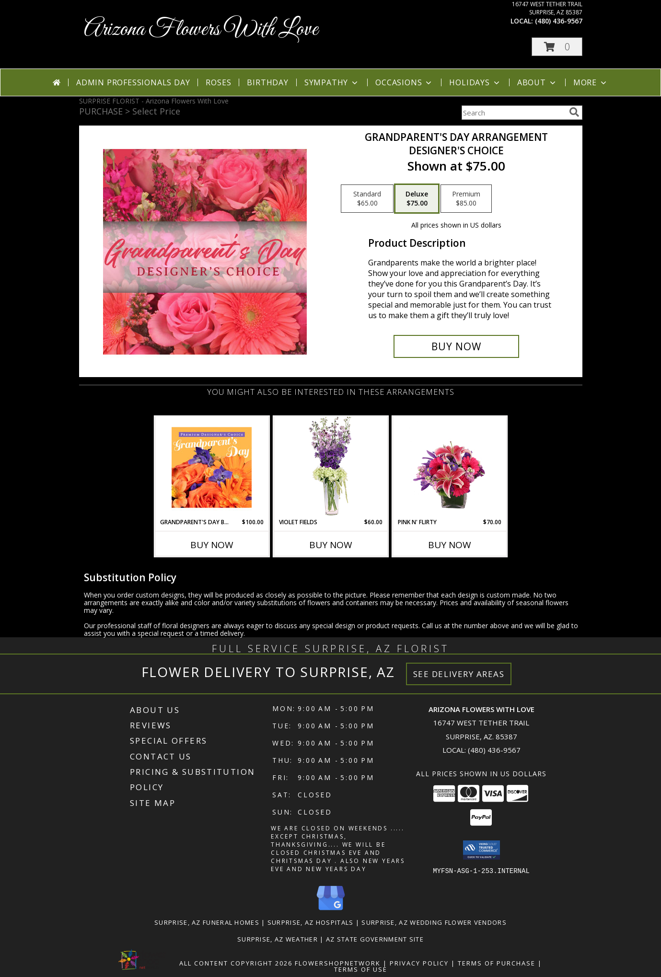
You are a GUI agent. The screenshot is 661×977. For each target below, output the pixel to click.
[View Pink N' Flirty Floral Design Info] (449, 467)
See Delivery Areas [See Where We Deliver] (459, 673)
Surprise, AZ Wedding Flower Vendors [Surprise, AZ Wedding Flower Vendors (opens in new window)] (434, 922)
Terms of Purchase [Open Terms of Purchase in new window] (496, 962)
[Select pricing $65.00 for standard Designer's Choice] (367, 199)
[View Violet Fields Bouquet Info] (330, 467)
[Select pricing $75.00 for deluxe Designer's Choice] (416, 199)
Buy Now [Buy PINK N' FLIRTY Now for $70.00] (449, 545)
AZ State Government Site (375, 938)
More (590, 82)
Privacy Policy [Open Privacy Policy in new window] (419, 962)
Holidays (475, 82)
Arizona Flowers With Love (201, 29)
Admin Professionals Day (133, 82)
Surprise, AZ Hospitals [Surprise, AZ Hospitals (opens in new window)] (310, 922)
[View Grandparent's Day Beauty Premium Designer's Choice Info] (212, 467)
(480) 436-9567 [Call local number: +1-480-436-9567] (558, 20)
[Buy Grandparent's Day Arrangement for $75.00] (457, 346)
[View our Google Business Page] (330, 910)
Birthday (267, 82)
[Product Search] (513, 112)
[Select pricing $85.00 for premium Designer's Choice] (466, 199)
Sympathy (331, 82)
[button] (557, 46)
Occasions (404, 82)
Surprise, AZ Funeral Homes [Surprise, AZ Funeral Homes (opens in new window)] (206, 922)
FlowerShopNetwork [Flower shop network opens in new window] (338, 962)
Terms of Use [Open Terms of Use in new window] (360, 969)
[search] (574, 112)
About (537, 82)
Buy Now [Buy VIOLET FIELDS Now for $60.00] (330, 545)
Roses (218, 82)
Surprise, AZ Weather (277, 938)
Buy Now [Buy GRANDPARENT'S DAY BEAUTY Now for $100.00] (211, 545)
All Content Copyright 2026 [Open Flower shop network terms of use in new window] (235, 962)
